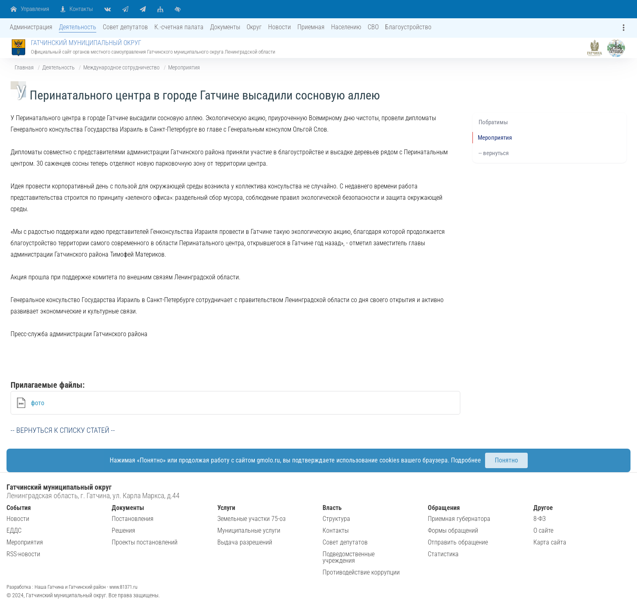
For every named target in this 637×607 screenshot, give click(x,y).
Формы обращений (453, 530)
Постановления (133, 519)
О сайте (543, 530)
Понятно (506, 460)
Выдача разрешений (244, 542)
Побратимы (493, 122)
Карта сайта (549, 542)
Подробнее (466, 460)
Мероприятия (184, 67)
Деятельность (58, 67)
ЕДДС (14, 530)
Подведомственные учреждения (349, 557)
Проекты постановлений (145, 542)
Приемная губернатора (459, 519)
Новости (17, 519)
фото (37, 403)
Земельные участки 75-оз (251, 519)
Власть (332, 508)
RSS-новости (23, 554)
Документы (128, 508)
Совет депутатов (345, 542)
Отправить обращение (458, 542)
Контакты (336, 530)
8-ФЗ (539, 519)
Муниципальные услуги (248, 530)
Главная (24, 67)
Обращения (444, 508)
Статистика (443, 554)
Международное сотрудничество (121, 67)
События (18, 508)
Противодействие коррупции (361, 572)
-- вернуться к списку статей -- (63, 430)
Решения (123, 530)
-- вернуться (494, 153)
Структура (336, 519)
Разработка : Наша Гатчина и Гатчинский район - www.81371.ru (71, 587)
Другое (543, 508)
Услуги (226, 508)
